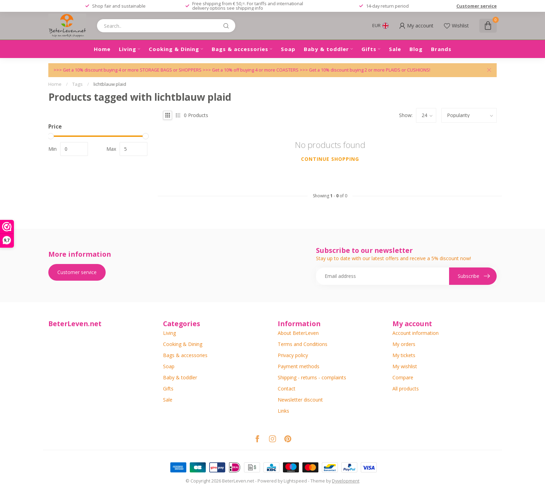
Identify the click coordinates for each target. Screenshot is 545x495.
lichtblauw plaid (109, 84)
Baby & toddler (326, 49)
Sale (395, 49)
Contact (286, 388)
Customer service (476, 6)
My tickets (403, 355)
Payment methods (298, 366)
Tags (77, 84)
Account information (415, 333)
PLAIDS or (396, 70)
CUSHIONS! (418, 70)
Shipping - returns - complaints (312, 377)
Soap (288, 49)
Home (102, 49)
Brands (441, 49)
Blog (416, 49)
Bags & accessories (240, 49)
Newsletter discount (300, 399)
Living (127, 49)
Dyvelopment (345, 481)
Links (283, 410)
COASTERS (288, 70)
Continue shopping (330, 159)
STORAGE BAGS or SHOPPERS (171, 70)
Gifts (368, 49)
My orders (403, 344)
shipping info (249, 8)
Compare (402, 377)
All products (405, 388)
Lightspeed (295, 481)
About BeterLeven (298, 333)
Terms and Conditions (302, 344)
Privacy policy (293, 355)
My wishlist (404, 366)
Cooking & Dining (174, 49)
